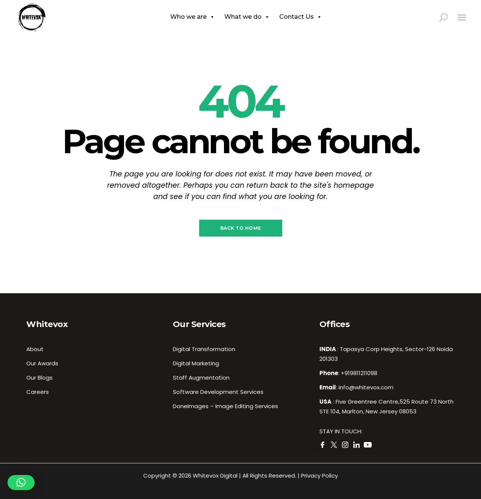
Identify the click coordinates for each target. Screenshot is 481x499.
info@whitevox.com (366, 387)
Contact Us (300, 16)
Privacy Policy (319, 475)
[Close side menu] (462, 17)
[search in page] (447, 17)
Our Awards (42, 363)
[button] (21, 482)
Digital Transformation (204, 349)
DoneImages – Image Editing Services (225, 406)
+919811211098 (359, 373)
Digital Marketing (196, 363)
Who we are (192, 16)
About (35, 349)
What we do (247, 16)
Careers (37, 392)
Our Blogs (39, 377)
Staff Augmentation (201, 377)
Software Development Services (218, 392)
